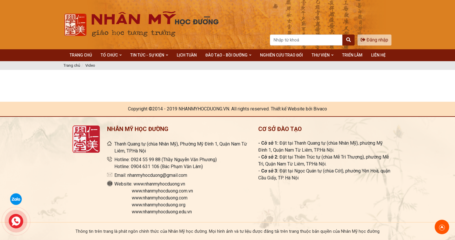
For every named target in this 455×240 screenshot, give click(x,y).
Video (90, 65)
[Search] (306, 40)
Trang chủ (72, 65)
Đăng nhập (374, 40)
